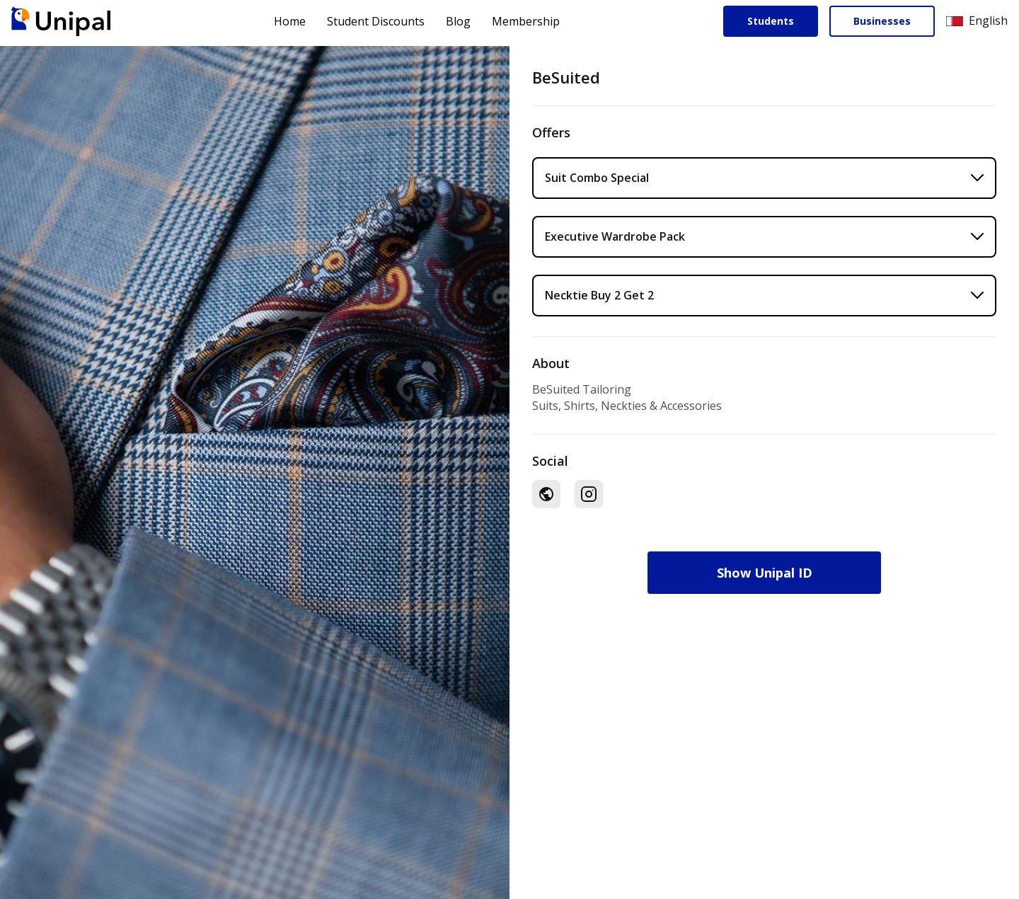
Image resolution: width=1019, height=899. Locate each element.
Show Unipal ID (764, 572)
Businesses (882, 21)
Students (770, 21)
